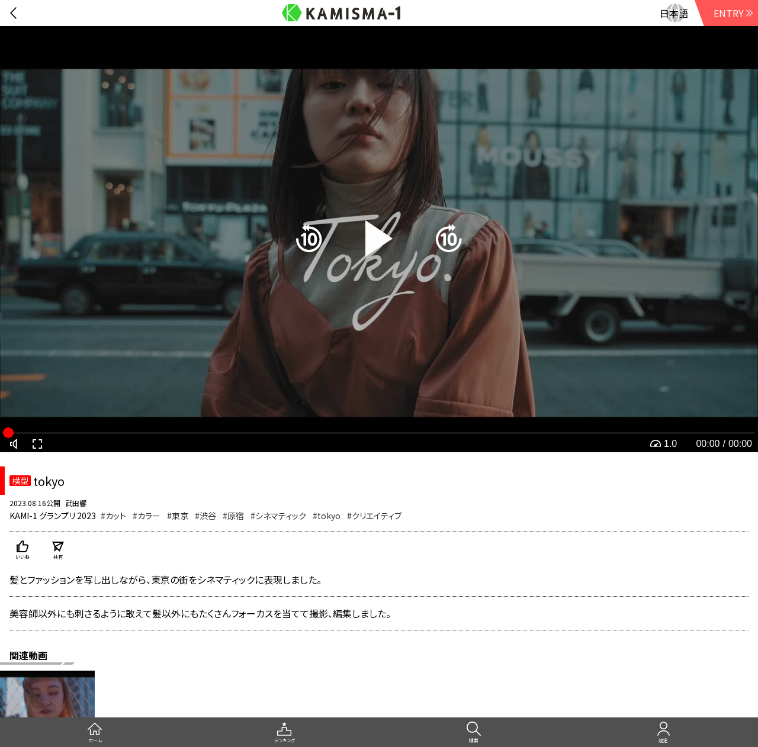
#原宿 (233, 515)
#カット (113, 515)
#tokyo (327, 515)
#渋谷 (205, 515)
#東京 (177, 515)
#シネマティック (278, 515)
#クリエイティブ (374, 515)
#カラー (146, 515)
